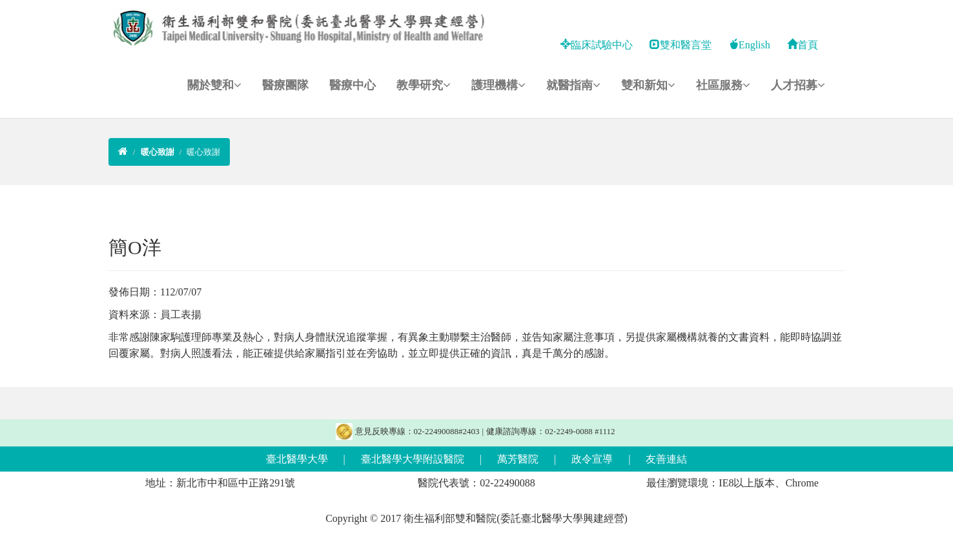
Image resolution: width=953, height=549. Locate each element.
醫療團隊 (285, 85)
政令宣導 (592, 459)
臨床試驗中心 (596, 44)
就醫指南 (573, 85)
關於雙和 (214, 85)
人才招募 (798, 85)
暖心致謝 (203, 152)
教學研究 (423, 85)
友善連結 (666, 459)
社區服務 (723, 85)
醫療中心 (352, 85)
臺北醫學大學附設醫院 (412, 459)
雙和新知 (648, 85)
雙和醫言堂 (681, 44)
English (749, 44)
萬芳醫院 (517, 459)
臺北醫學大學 (297, 459)
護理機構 (498, 85)
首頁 (802, 44)
